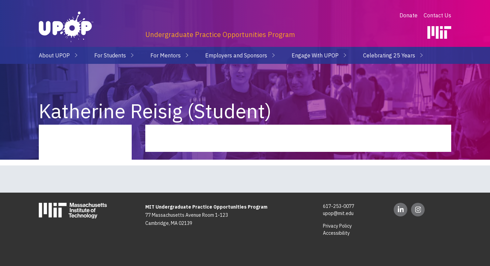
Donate (409, 15)
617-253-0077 (338, 206)
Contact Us (437, 15)
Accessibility (336, 233)
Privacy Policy (337, 226)
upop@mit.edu (338, 213)
